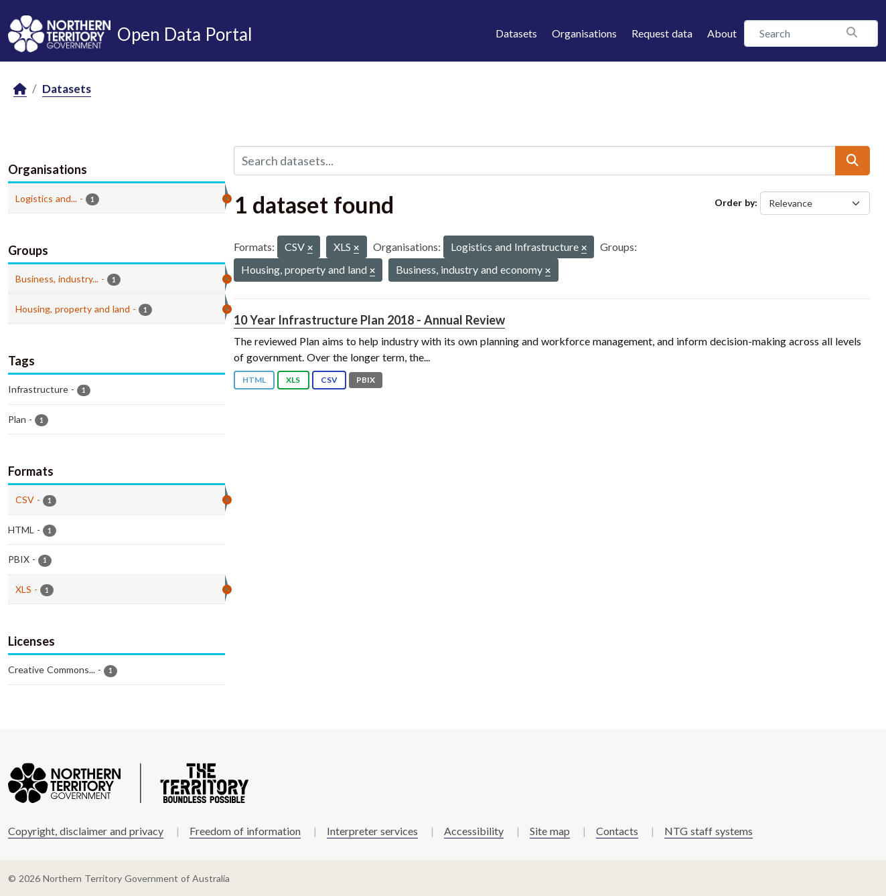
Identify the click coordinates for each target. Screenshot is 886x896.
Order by (735, 202)
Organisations (584, 33)
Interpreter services (372, 830)
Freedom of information (245, 830)
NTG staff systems (708, 830)
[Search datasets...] (535, 160)
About (722, 33)
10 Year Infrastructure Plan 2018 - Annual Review (369, 319)
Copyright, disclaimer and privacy (85, 830)
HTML (254, 380)
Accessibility (474, 830)
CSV (329, 380)
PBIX (365, 380)
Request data (662, 33)
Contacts (617, 830)
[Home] (20, 89)
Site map (550, 830)
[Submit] (852, 160)
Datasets (516, 33)
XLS (293, 380)
